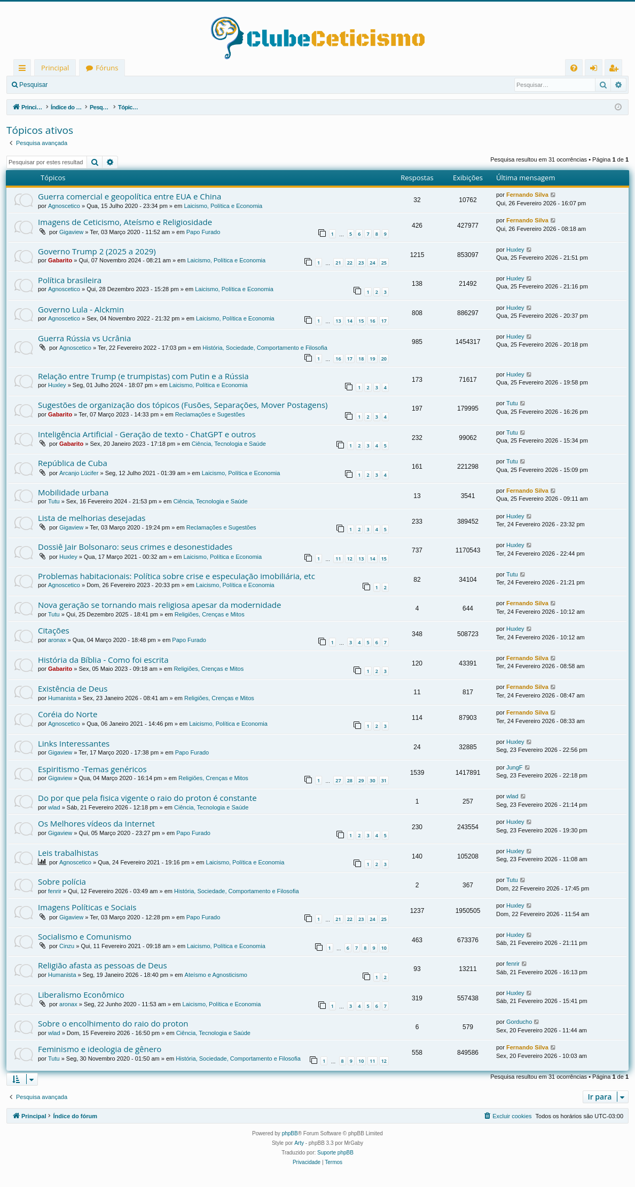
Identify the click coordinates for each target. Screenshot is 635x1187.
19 (372, 358)
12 (349, 558)
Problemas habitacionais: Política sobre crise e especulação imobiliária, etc (176, 576)
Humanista (62, 698)
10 (384, 947)
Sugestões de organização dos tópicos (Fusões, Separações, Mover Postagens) (182, 404)
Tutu (512, 403)
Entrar (72, 85)
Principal (55, 68)
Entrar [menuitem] (596, 69)
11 (338, 558)
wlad (54, 807)
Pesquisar (33, 85)
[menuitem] (574, 68)
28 (349, 780)
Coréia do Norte (67, 714)
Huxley (515, 249)
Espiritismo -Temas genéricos (92, 769)
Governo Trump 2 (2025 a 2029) (97, 251)
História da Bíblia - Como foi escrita (103, 659)
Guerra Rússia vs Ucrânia (84, 338)
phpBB (290, 1133)
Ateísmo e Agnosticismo (216, 975)
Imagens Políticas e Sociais (87, 907)
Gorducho (519, 1021)
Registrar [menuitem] (616, 69)
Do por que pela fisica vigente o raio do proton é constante (147, 797)
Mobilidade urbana (73, 492)
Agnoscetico (64, 206)
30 (372, 780)
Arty (299, 1143)
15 (361, 320)
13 (338, 320)
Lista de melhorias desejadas (91, 517)
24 (372, 262)
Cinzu (66, 946)
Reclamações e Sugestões (210, 414)
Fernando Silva (527, 194)
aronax (57, 640)
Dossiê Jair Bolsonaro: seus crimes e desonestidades (135, 546)
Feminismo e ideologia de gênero (99, 1049)
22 (349, 262)
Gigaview (71, 232)
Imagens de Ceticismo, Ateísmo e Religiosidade (125, 221)
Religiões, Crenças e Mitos (210, 614)
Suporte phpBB (335, 1153)
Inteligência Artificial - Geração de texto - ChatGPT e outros (147, 434)
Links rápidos (24, 69)
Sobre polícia (62, 881)
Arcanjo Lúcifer (78, 473)
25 (384, 262)
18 (361, 358)
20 (384, 358)
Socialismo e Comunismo (84, 936)
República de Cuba (72, 463)
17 (384, 320)
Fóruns (107, 68)
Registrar (110, 85)
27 (338, 780)
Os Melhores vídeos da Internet (96, 823)
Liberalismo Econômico (81, 994)
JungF (514, 767)
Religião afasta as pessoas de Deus (102, 965)
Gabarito (60, 260)
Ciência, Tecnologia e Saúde (229, 443)
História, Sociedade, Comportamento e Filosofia (264, 347)
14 (349, 320)
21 (338, 262)
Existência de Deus (72, 688)
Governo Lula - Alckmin (81, 309)
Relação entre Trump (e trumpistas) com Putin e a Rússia (143, 376)
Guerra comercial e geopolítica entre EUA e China (129, 196)
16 (372, 320)
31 (384, 780)
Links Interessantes (73, 743)
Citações (53, 630)
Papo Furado (203, 232)
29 (361, 780)
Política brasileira (69, 280)
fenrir (54, 891)
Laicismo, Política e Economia (223, 206)
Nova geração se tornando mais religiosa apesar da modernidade (159, 604)
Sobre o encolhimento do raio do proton (113, 1023)
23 (361, 262)
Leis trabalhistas (68, 852)
